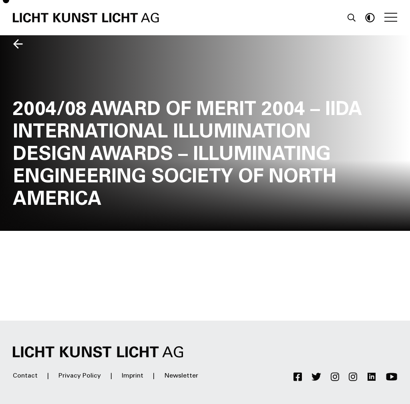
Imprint (132, 376)
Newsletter (181, 376)
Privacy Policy (79, 376)
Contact (25, 376)
